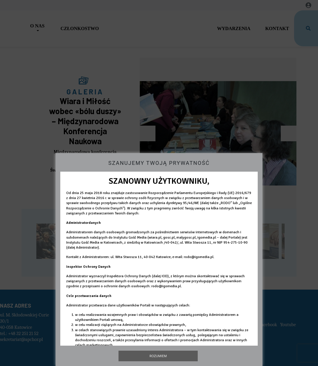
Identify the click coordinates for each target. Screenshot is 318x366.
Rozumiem (158, 356)
